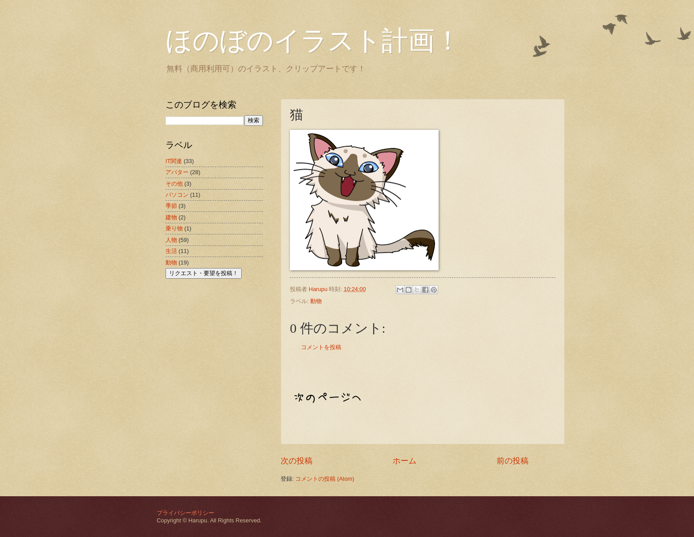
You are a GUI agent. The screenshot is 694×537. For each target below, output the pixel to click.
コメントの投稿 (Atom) (324, 478)
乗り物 (174, 228)
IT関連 (174, 161)
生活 (171, 251)
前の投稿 (512, 460)
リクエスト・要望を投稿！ (203, 273)
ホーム (404, 460)
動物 (316, 301)
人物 (171, 240)
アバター (177, 172)
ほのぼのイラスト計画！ (313, 40)
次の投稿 (296, 460)
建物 (171, 217)
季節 (171, 205)
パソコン (177, 194)
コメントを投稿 (321, 347)
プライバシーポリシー (185, 513)
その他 (174, 183)
